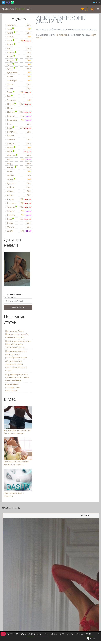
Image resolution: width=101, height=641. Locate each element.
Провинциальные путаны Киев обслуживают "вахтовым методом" (17, 344)
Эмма (18, 92)
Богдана (18, 60)
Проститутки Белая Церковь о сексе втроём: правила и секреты (17, 334)
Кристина (18, 131)
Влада (18, 222)
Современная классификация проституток (12, 387)
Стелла (18, 199)
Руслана (18, 183)
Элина (18, 84)
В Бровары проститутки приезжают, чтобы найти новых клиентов (17, 377)
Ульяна (18, 211)
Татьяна (18, 207)
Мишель (18, 155)
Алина (18, 36)
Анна (18, 40)
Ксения (9, 135)
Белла (18, 56)
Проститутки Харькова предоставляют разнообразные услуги (16, 354)
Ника (18, 171)
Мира (18, 163)
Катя (18, 123)
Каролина (18, 119)
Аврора (18, 52)
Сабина (18, 187)
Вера (18, 218)
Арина (10, 44)
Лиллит (18, 139)
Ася (18, 48)
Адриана (18, 24)
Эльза (18, 88)
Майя (18, 151)
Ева (9, 96)
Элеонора (18, 80)
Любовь (18, 143)
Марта (18, 147)
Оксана (18, 175)
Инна (8, 108)
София (18, 195)
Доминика (18, 72)
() (86, 8)
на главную (61, 34)
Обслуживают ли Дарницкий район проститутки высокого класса (16, 366)
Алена (18, 32)
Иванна (18, 112)
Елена (18, 76)
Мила (18, 159)
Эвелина (18, 100)
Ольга (18, 179)
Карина (18, 115)
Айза (18, 28)
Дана (18, 64)
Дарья (18, 68)
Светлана (18, 203)
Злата (18, 230)
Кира (18, 127)
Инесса (18, 104)
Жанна (18, 226)
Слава (18, 191)
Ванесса (18, 214)
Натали (18, 167)
